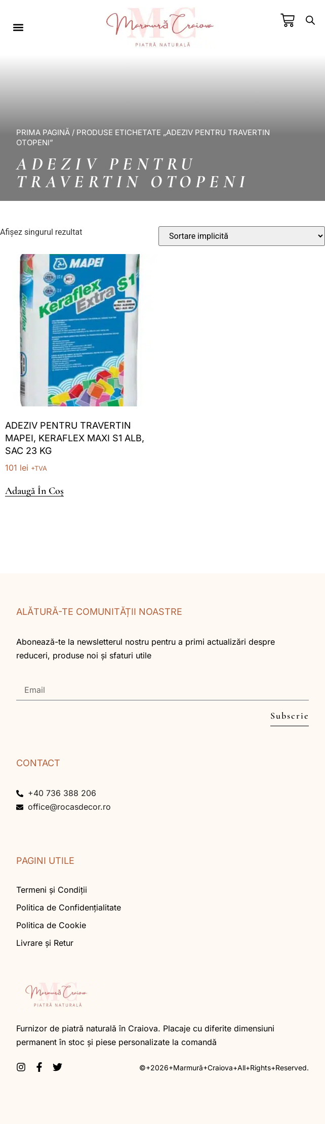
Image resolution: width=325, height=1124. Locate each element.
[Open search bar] (310, 20)
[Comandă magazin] (241, 236)
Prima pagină (43, 132)
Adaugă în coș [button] (34, 491)
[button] (18, 27)
